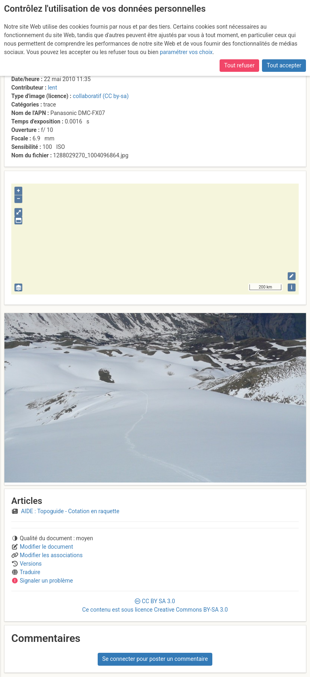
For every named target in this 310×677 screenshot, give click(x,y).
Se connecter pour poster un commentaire (155, 659)
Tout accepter (284, 65)
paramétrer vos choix (186, 52)
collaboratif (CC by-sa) (100, 96)
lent (52, 87)
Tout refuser (239, 65)
